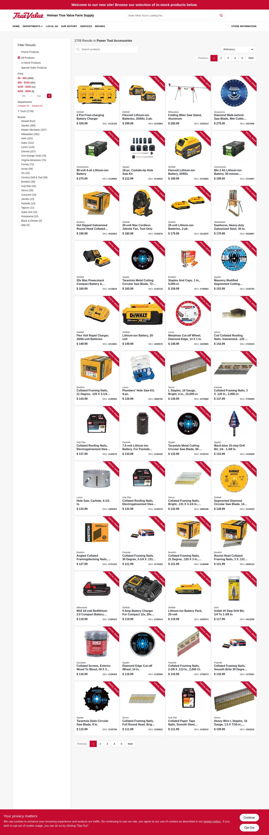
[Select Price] (49, 96)
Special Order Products (34, 68)
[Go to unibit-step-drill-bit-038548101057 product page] (234, 599)
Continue (249, 817)
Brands (100, 26)
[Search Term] (175, 15)
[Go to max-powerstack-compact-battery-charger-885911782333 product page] (96, 268)
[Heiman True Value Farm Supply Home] (28, 15)
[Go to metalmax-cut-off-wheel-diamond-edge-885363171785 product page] (188, 323)
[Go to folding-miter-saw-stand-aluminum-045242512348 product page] (188, 103)
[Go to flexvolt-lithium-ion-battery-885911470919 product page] (188, 158)
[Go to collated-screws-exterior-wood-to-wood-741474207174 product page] (96, 654)
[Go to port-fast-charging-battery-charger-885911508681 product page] (96, 103)
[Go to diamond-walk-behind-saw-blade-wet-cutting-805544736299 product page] (234, 103)
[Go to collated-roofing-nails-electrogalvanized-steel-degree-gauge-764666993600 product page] (142, 488)
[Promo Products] (19, 52)
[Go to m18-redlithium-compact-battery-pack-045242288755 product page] (96, 599)
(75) (33, 155)
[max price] (39, 96)
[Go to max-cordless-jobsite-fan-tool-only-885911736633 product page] (142, 213)
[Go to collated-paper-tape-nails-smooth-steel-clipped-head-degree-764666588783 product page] (188, 709)
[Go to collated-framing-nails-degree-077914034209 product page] (96, 378)
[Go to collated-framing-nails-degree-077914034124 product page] (188, 543)
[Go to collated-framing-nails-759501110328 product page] (234, 378)
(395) (28, 125)
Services (86, 26)
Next (251, 58)
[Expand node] (19, 111)
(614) (28, 121)
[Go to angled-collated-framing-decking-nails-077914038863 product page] (96, 543)
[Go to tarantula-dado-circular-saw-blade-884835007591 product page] (96, 709)
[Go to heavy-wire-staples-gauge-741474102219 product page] (234, 709)
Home (16, 26)
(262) (30, 134)
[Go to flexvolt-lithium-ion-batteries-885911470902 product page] (142, 103)
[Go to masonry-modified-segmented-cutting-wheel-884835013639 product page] (234, 268)
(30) (28, 186)
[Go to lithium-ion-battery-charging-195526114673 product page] (234, 158)
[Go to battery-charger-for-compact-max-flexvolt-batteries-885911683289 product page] (142, 599)
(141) (27, 142)
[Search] (221, 15)
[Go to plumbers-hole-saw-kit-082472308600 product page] (142, 378)
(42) (25, 173)
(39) (34, 177)
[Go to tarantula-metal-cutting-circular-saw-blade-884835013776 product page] (188, 433)
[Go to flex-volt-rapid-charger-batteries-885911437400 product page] (96, 323)
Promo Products (30, 52)
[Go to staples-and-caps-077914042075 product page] (188, 268)
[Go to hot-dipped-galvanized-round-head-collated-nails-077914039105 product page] (96, 213)
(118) (27, 147)
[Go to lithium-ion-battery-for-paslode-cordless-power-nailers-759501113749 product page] (142, 433)
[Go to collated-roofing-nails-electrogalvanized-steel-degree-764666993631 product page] (96, 433)
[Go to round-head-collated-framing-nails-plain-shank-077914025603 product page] (234, 543)
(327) (34, 129)
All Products (27, 58)
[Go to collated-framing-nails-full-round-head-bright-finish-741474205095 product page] (142, 709)
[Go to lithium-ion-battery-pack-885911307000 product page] (188, 599)
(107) (28, 151)
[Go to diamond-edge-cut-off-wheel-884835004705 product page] (142, 654)
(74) (33, 160)
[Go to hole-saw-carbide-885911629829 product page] (96, 488)
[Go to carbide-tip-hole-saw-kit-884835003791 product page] (142, 158)
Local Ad (52, 26)
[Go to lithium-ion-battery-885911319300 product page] (142, 323)
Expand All (37, 106)
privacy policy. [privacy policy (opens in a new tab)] (212, 821)
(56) (27, 168)
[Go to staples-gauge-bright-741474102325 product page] (188, 378)
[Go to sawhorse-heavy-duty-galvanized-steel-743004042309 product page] (234, 213)
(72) (27, 164)
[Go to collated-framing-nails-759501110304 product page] (188, 654)
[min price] (24, 96)
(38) (28, 181)
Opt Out (249, 827)
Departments (32, 26)
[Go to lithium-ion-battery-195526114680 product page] (96, 158)
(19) (28, 194)
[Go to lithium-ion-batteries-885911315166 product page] (188, 213)
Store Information (243, 26)
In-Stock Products (31, 63)
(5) (31, 220)
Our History (69, 26)
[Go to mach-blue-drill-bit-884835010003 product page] (234, 433)
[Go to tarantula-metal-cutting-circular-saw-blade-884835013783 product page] (142, 268)
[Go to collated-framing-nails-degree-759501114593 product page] (142, 543)
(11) (27, 207)
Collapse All (23, 106)
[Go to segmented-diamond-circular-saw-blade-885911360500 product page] (234, 488)
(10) (29, 212)
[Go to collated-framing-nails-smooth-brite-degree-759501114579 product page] (234, 654)
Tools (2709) (27, 111)
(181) (27, 138)
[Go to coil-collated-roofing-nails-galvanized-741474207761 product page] (234, 323)
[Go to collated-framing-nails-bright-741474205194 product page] (188, 488)
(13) (27, 199)
